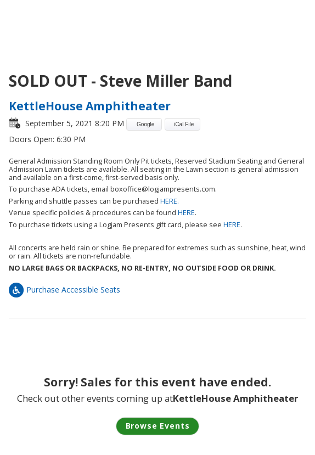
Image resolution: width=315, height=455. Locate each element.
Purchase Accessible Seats (64, 289)
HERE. (169, 201)
